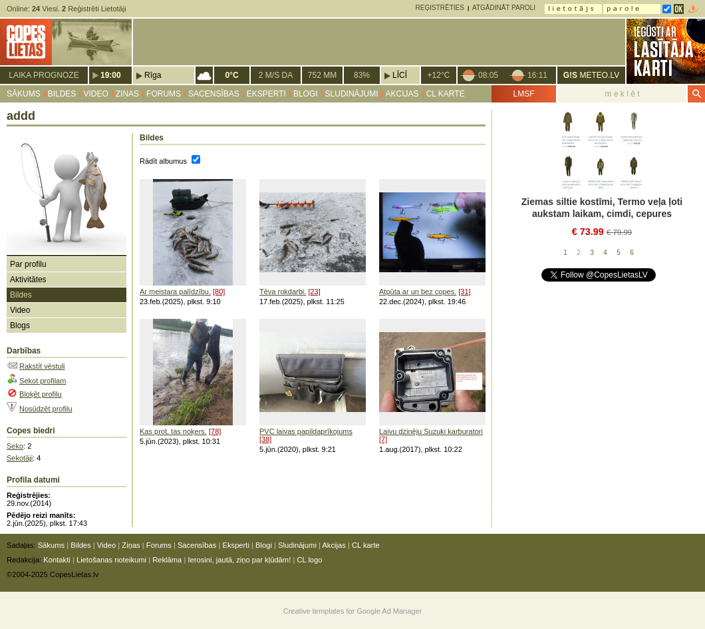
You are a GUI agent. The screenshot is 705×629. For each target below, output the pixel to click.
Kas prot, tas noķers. (173, 431)
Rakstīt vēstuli (42, 366)
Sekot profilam (42, 381)
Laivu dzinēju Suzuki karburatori (431, 431)
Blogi (305, 94)
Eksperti (266, 94)
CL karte (445, 94)
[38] (265, 439)
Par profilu (28, 264)
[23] (314, 292)
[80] (219, 292)
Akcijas (402, 94)
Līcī (399, 75)
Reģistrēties (440, 7)
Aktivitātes (28, 279)
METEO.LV (591, 75)
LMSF (523, 94)
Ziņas (127, 94)
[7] (383, 439)
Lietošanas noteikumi (111, 560)
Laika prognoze (43, 75)
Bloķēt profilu (40, 394)
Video (95, 94)
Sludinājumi (351, 94)
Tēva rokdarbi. (282, 292)
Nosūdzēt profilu (45, 409)
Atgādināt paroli (503, 7)
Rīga (152, 75)
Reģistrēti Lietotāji (94, 9)
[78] (215, 431)
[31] (464, 292)
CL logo (309, 560)
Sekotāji (20, 458)
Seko (15, 446)
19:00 (110, 75)
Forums (163, 94)
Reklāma (167, 560)
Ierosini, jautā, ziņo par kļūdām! (239, 560)
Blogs (20, 325)
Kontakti (56, 560)
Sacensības (213, 94)
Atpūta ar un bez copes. (417, 292)
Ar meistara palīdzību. (175, 292)
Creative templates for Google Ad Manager (352, 611)
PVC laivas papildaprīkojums (305, 431)
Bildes (62, 94)
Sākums (24, 94)
